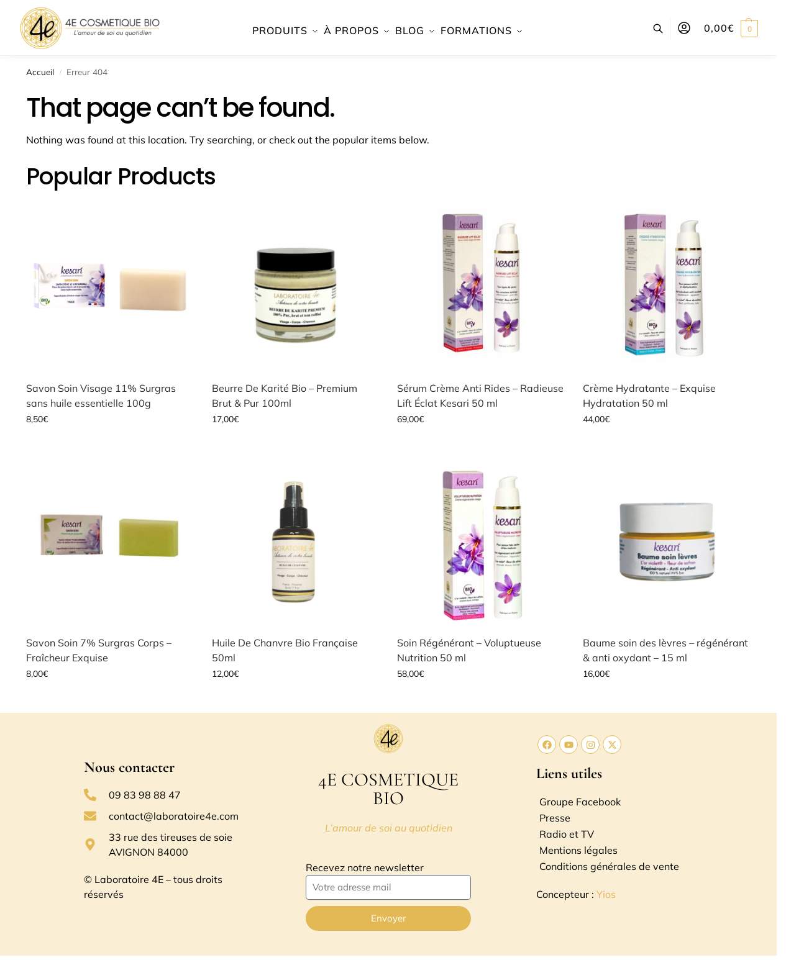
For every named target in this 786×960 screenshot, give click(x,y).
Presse (554, 818)
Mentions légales (578, 850)
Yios (606, 894)
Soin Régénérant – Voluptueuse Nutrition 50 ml (469, 650)
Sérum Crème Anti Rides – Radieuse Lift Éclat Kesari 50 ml (480, 395)
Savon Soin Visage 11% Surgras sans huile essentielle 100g (101, 395)
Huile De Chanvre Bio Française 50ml (285, 650)
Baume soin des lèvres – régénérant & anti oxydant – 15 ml (665, 650)
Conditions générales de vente (609, 866)
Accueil (40, 71)
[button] (731, 28)
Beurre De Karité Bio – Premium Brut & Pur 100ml (284, 395)
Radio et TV (566, 834)
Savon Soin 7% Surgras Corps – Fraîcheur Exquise (98, 650)
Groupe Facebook (580, 801)
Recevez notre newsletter (365, 867)
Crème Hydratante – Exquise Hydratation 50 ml (649, 395)
